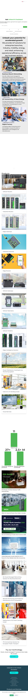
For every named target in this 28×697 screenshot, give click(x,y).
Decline (16, 695)
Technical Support (18, 31)
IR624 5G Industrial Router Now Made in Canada (14, 513)
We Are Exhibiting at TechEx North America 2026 (14, 534)
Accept (12, 695)
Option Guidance (9, 31)
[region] (14, 151)
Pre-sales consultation (14, 33)
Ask (25, 26)
